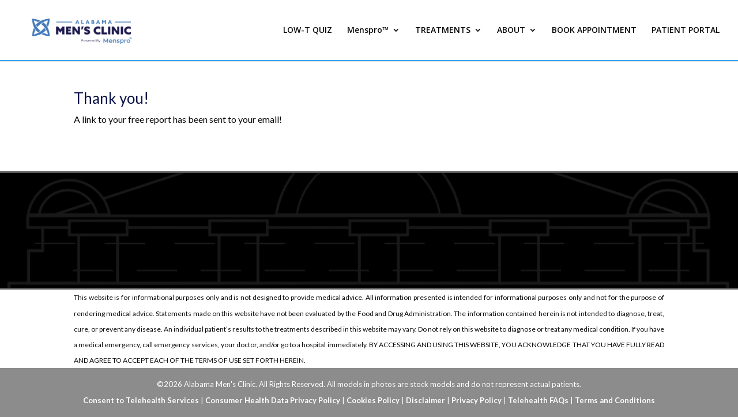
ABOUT (511, 30)
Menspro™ (368, 30)
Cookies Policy (373, 400)
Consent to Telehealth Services (141, 400)
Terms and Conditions (615, 400)
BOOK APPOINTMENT (594, 30)
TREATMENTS (442, 30)
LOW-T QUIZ (307, 30)
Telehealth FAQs (538, 400)
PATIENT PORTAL (686, 30)
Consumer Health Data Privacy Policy (272, 400)
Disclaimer (425, 400)
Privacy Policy (476, 400)
